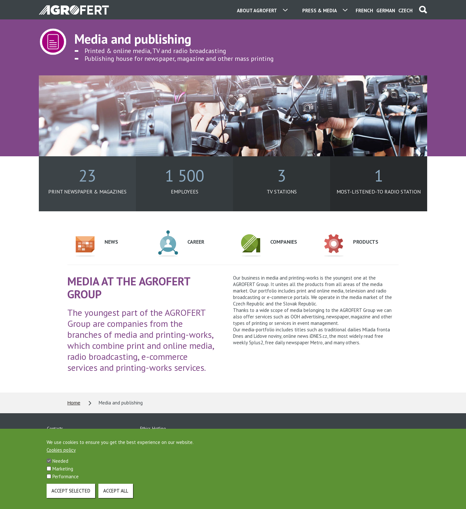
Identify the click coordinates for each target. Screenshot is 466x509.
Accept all (115, 497)
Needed (60, 468)
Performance (65, 483)
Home (73, 402)
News (96, 246)
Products (351, 245)
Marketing (62, 475)
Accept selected (70, 497)
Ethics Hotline (153, 428)
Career (181, 243)
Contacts (55, 428)
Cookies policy (61, 457)
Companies (269, 245)
